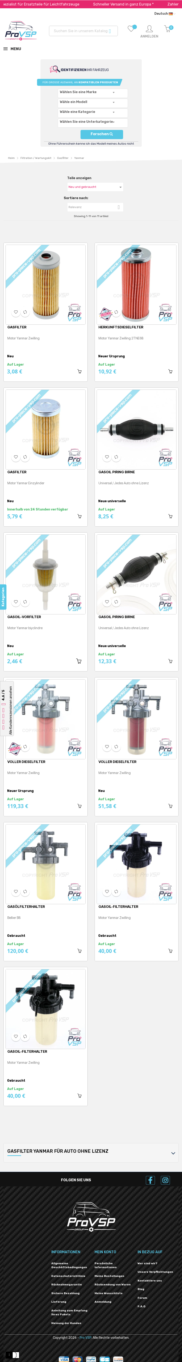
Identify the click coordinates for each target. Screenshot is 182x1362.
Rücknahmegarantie (66, 1284)
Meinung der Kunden (66, 1323)
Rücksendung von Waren (113, 1284)
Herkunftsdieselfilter (120, 327)
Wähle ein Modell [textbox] (73, 102)
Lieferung (58, 1301)
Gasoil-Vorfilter (24, 617)
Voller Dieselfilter (26, 762)
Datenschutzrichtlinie (68, 1276)
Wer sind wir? (147, 1263)
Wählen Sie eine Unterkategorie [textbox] (86, 122)
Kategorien (3, 597)
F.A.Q (141, 1306)
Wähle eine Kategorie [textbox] (77, 112)
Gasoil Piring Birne (116, 472)
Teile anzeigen (79, 178)
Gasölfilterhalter (26, 906)
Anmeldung (103, 1301)
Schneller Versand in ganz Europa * (136, 4)
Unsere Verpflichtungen (155, 1271)
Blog (141, 1289)
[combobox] (93, 93)
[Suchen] (83, 31)
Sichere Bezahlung (65, 1293)
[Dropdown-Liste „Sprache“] (165, 13)
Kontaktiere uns (150, 1280)
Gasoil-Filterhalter (118, 906)
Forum (142, 1297)
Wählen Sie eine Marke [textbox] (78, 92)
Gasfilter (16, 327)
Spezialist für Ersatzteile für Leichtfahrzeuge (52, 4)
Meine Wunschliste (109, 1293)
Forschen (102, 134)
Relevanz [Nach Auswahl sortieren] (96, 207)
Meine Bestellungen (109, 1276)
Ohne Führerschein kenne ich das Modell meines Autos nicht (91, 143)
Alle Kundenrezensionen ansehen (11, 710)
